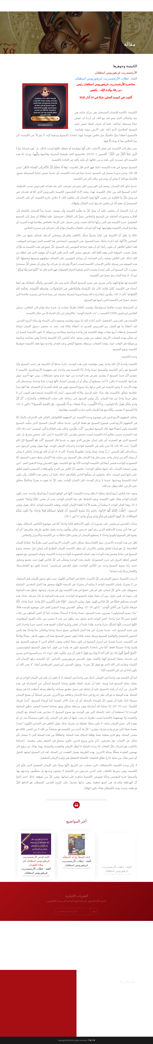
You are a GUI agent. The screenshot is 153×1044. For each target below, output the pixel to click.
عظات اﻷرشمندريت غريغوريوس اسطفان (102, 78)
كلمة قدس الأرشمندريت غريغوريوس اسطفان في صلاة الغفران (36, 864)
